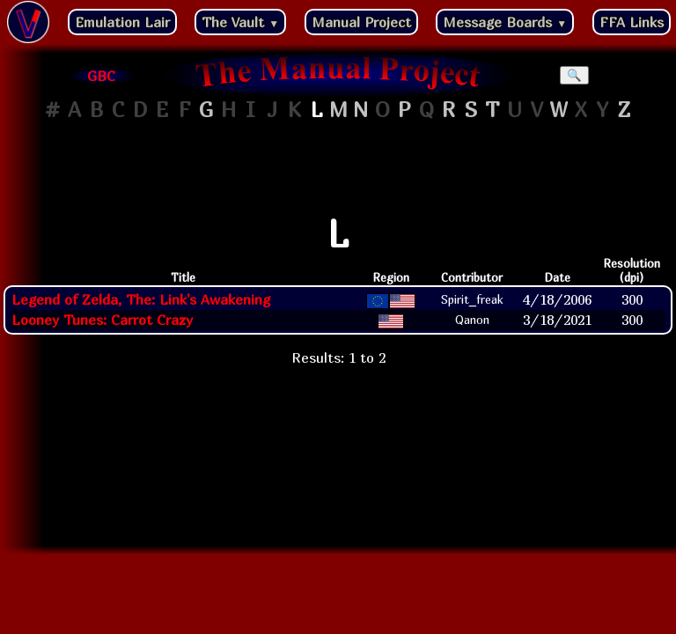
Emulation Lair (122, 22)
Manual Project (361, 22)
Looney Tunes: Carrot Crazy (102, 319)
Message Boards (505, 22)
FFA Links (631, 22)
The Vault (240, 22)
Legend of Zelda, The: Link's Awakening (140, 299)
